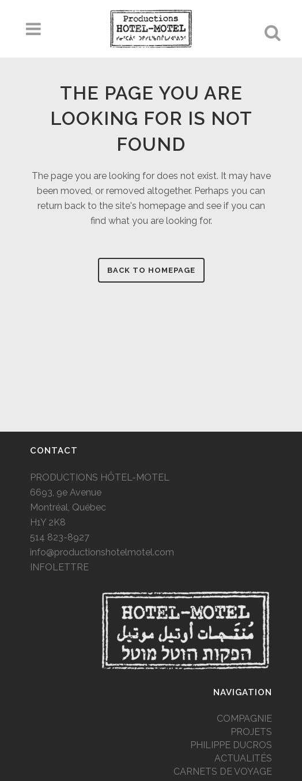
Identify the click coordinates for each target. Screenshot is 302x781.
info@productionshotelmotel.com (102, 552)
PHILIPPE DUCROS (231, 745)
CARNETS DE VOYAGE (222, 771)
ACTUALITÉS (243, 758)
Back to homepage (151, 270)
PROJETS (251, 731)
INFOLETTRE (59, 567)
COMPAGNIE (244, 718)
